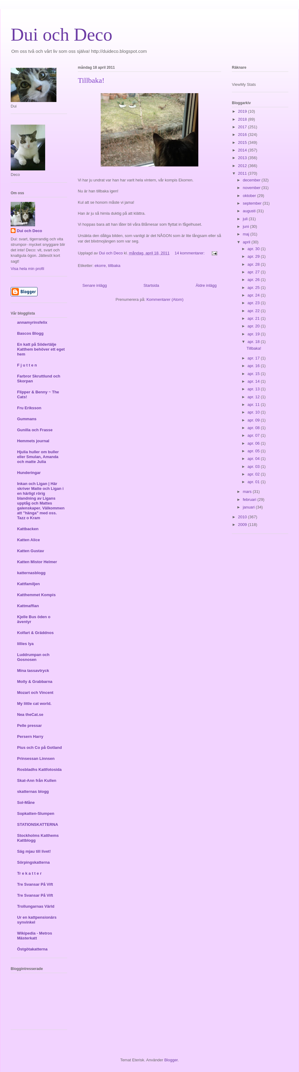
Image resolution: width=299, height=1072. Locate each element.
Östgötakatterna (32, 949)
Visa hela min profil (27, 268)
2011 (243, 173)
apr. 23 (254, 303)
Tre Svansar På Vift (35, 884)
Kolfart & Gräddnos (35, 632)
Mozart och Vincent (35, 692)
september (253, 203)
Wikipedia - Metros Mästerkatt (34, 935)
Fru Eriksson (29, 408)
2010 (243, 517)
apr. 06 (254, 443)
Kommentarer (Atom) (164, 299)
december (252, 180)
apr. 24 (254, 295)
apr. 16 (254, 365)
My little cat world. (34, 703)
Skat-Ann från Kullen (36, 780)
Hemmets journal (33, 441)
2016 (243, 134)
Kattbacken (27, 529)
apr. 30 (254, 248)
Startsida (151, 285)
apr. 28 (254, 264)
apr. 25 (254, 287)
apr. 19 (254, 334)
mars (248, 491)
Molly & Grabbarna (34, 681)
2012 (243, 165)
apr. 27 (254, 272)
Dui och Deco (61, 34)
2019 (243, 111)
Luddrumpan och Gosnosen (33, 657)
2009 (243, 524)
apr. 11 (254, 404)
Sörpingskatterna (33, 862)
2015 (243, 142)
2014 (243, 150)
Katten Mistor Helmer (37, 562)
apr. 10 (254, 412)
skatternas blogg (33, 791)
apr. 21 (254, 318)
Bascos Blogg (30, 333)
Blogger (171, 1060)
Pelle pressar (29, 725)
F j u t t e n (27, 365)
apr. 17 (254, 358)
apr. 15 (254, 373)
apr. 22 (254, 310)
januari (249, 507)
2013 (243, 157)
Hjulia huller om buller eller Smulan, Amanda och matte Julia (38, 457)
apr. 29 (254, 256)
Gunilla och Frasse (34, 430)
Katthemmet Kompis (36, 595)
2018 (243, 119)
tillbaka (114, 265)
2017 (243, 127)
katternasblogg (31, 573)
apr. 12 (254, 397)
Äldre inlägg (206, 285)
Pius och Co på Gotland (39, 747)
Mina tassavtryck (33, 670)
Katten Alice (28, 540)
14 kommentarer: (190, 253)
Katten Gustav (30, 551)
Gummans (27, 419)
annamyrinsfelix (32, 322)
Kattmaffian (28, 605)
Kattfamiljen (28, 584)
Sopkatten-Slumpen (35, 813)
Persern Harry (30, 736)
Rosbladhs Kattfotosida (39, 769)
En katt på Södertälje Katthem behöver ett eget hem (41, 349)
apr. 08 (254, 427)
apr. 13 (254, 389)
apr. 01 (254, 481)
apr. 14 (254, 381)
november (252, 187)
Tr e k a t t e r (29, 873)
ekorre (100, 265)
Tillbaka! (91, 80)
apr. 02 (254, 474)
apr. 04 (254, 458)
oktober (250, 195)
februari (250, 499)
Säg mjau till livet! (34, 851)
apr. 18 (254, 341)
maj (246, 234)
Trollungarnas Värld (35, 906)
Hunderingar (29, 472)
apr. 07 (254, 435)
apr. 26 (254, 279)
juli (246, 219)
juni (246, 226)
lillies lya (25, 643)
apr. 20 (254, 326)
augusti (250, 211)
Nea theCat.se (30, 714)
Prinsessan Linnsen (36, 758)
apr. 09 (254, 420)
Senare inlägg (94, 285)
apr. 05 (254, 451)
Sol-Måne (26, 802)
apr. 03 (254, 466)
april (247, 242)
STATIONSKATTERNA (37, 824)
